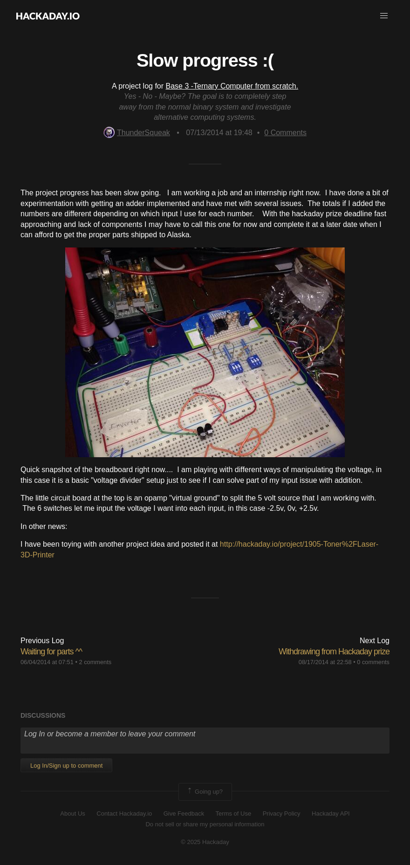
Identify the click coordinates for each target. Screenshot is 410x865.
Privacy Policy (282, 813)
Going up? (204, 792)
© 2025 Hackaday (205, 841)
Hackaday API (331, 813)
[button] (384, 16)
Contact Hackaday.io (124, 813)
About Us (72, 813)
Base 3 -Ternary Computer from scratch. (232, 86)
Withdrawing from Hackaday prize (334, 651)
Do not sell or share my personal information (204, 824)
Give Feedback (184, 813)
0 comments (373, 662)
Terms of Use (234, 813)
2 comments (95, 662)
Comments (285, 133)
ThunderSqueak (136, 133)
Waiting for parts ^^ (51, 651)
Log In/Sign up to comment (66, 765)
